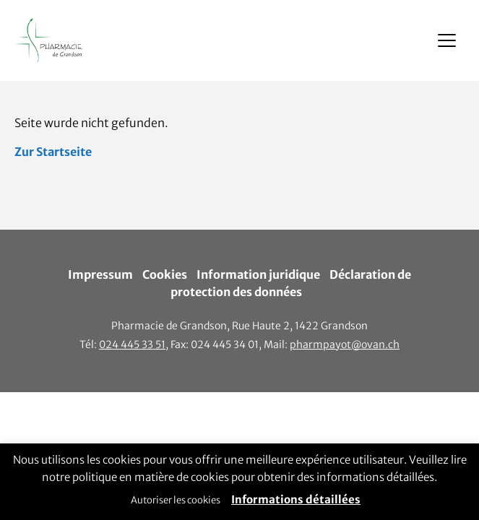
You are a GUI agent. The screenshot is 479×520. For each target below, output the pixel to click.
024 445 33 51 (132, 344)
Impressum (100, 274)
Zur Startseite (53, 151)
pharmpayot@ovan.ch (345, 344)
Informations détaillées (296, 499)
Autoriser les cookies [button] (175, 500)
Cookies (164, 274)
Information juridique (258, 274)
